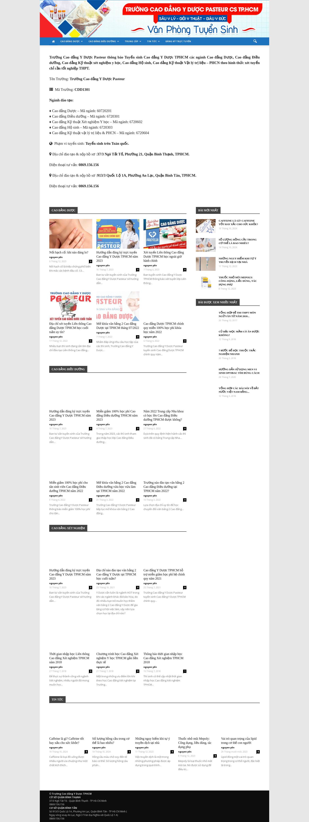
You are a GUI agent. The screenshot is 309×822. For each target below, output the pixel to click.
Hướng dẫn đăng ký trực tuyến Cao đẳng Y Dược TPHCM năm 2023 (117, 256)
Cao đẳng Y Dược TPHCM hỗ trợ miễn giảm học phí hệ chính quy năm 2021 (164, 574)
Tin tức (153, 41)
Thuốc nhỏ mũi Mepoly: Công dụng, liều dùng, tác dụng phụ (238, 281)
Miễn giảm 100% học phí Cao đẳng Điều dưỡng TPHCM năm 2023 (117, 415)
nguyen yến (56, 257)
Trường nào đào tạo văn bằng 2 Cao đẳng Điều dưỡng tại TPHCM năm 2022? (163, 487)
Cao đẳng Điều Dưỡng (103, 41)
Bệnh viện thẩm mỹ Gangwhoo (51, 197)
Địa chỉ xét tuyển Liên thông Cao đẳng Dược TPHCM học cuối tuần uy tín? (70, 328)
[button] (255, 41)
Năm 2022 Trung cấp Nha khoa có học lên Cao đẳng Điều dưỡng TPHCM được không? (163, 415)
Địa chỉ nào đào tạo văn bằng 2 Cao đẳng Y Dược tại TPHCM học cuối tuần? (116, 574)
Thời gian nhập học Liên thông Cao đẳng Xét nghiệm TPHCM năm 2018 (69, 658)
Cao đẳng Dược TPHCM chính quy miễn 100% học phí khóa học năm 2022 (163, 328)
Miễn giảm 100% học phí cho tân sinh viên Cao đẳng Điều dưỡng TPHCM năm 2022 (68, 487)
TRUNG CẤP (133, 41)
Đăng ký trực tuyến (178, 41)
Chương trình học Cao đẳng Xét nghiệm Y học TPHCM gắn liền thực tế (117, 658)
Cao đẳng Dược (71, 41)
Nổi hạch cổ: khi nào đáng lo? (68, 252)
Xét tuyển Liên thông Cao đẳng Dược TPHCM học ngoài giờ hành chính (163, 256)
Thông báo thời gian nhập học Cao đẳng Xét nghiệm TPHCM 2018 (163, 658)
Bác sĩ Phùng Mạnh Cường (66, 197)
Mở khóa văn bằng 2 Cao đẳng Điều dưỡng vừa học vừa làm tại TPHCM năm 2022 (116, 487)
